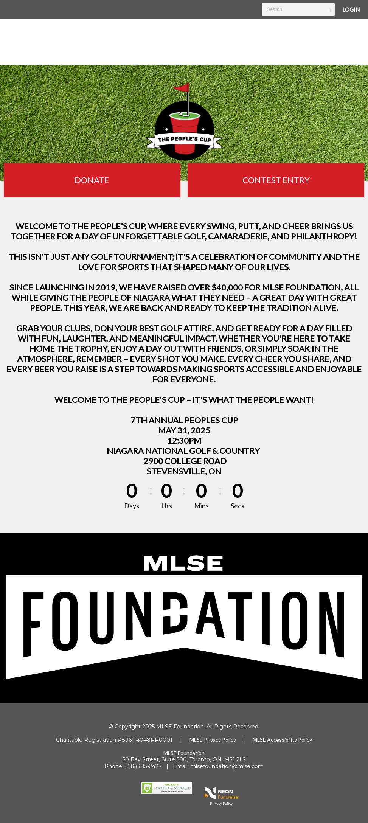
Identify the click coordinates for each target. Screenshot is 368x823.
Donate (92, 180)
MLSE (196, 739)
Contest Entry (276, 180)
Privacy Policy (220, 739)
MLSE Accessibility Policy (282, 739)
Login (351, 9)
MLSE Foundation (184, 753)
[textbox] (298, 9)
